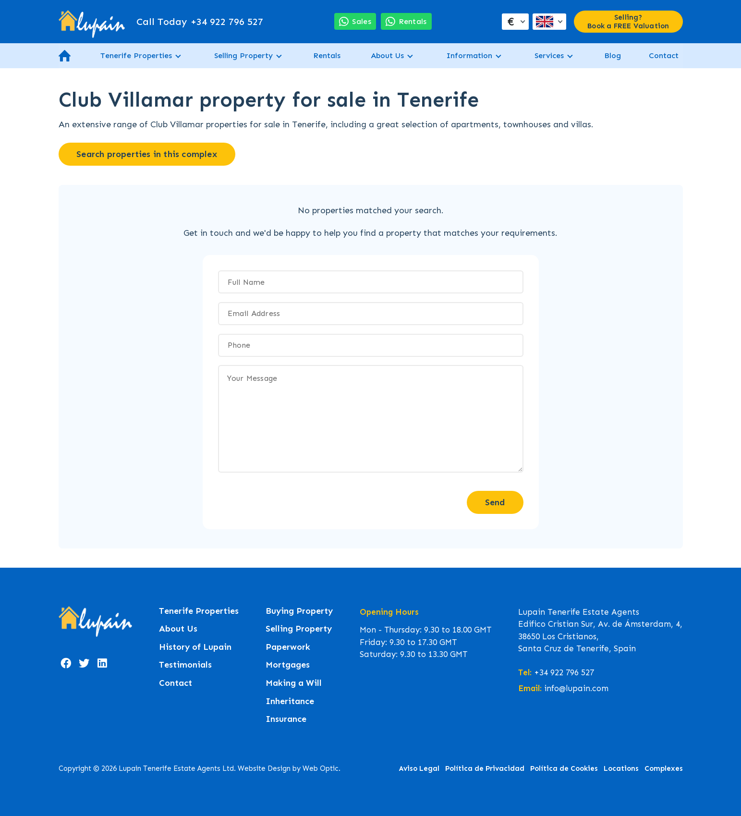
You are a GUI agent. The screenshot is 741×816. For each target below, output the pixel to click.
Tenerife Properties (136, 55)
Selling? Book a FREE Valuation (628, 21)
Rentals (326, 55)
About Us (387, 55)
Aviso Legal (419, 768)
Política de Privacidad (484, 768)
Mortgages (288, 665)
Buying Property (299, 611)
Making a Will (294, 683)
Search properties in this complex (146, 154)
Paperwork (288, 647)
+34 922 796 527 (199, 21)
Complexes (663, 768)
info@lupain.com (576, 688)
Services (549, 55)
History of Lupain (195, 647)
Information (469, 55)
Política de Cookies (564, 768)
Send (495, 502)
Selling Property (243, 55)
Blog (612, 55)
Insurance (286, 719)
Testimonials (185, 665)
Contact (664, 55)
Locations (621, 768)
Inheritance (290, 701)
